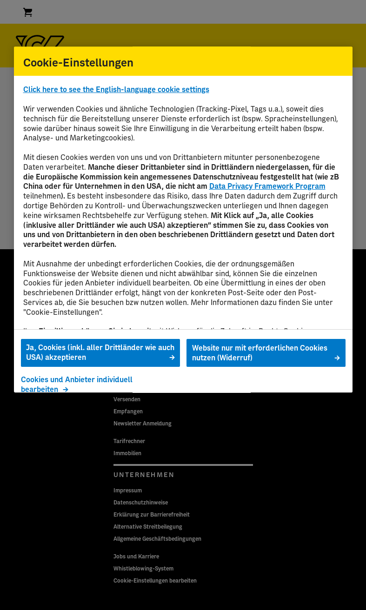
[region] (183, 219)
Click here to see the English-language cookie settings (116, 90)
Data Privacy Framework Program (267, 187)
